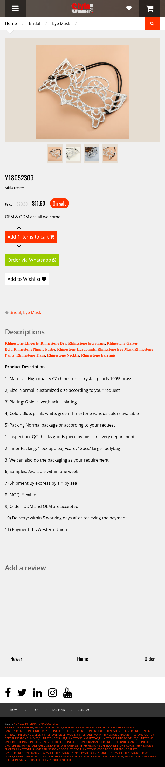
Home (11, 23)
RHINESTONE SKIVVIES (29, 749)
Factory (58, 710)
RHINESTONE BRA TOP (48, 727)
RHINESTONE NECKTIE (91, 731)
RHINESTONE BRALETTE (57, 760)
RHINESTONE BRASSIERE (27, 760)
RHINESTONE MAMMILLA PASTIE (34, 753)
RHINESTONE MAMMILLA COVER (34, 756)
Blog (35, 710)
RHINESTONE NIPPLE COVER (72, 756)
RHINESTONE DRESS (96, 745)
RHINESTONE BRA (74, 727)
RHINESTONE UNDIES (25, 738)
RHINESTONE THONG (63, 731)
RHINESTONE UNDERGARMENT (83, 742)
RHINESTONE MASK (114, 734)
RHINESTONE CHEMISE (35, 745)
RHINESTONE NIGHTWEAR (82, 738)
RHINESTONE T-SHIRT (52, 738)
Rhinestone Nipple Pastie (34, 349)
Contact (85, 710)
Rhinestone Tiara (30, 355)
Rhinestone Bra (53, 343)
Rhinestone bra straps (86, 343)
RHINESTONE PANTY (89, 734)
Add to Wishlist (27, 279)
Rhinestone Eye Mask (115, 349)
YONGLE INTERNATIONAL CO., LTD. (36, 724)
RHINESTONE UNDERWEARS (58, 734)
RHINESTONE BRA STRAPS (101, 727)
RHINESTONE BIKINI (118, 731)
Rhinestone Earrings (98, 355)
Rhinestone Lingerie (22, 343)
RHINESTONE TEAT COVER (107, 756)
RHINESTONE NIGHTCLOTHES (45, 742)
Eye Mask (61, 23)
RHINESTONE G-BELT (27, 734)
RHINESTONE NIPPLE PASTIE (72, 753)
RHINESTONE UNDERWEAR (32, 731)
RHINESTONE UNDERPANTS (120, 742)
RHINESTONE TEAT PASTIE (106, 753)
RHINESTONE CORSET (122, 745)
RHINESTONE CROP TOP (95, 749)
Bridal (34, 23)
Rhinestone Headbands (76, 349)
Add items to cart (31, 237)
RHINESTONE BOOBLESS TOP (61, 749)
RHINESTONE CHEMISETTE (66, 745)
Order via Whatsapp (32, 260)
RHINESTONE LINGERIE (19, 727)
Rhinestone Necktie (63, 355)
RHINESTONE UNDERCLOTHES (117, 738)
